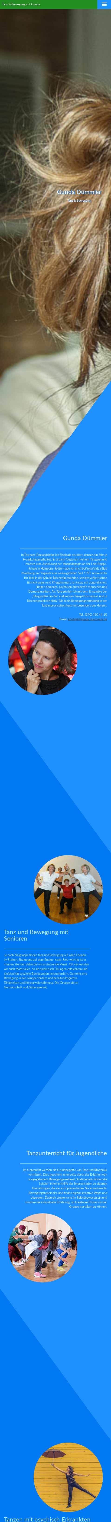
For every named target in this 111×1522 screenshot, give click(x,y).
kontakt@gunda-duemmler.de (87, 619)
